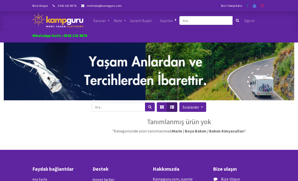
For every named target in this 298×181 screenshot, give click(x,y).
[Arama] (237, 20)
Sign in (249, 20)
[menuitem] (141, 21)
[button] (192, 107)
